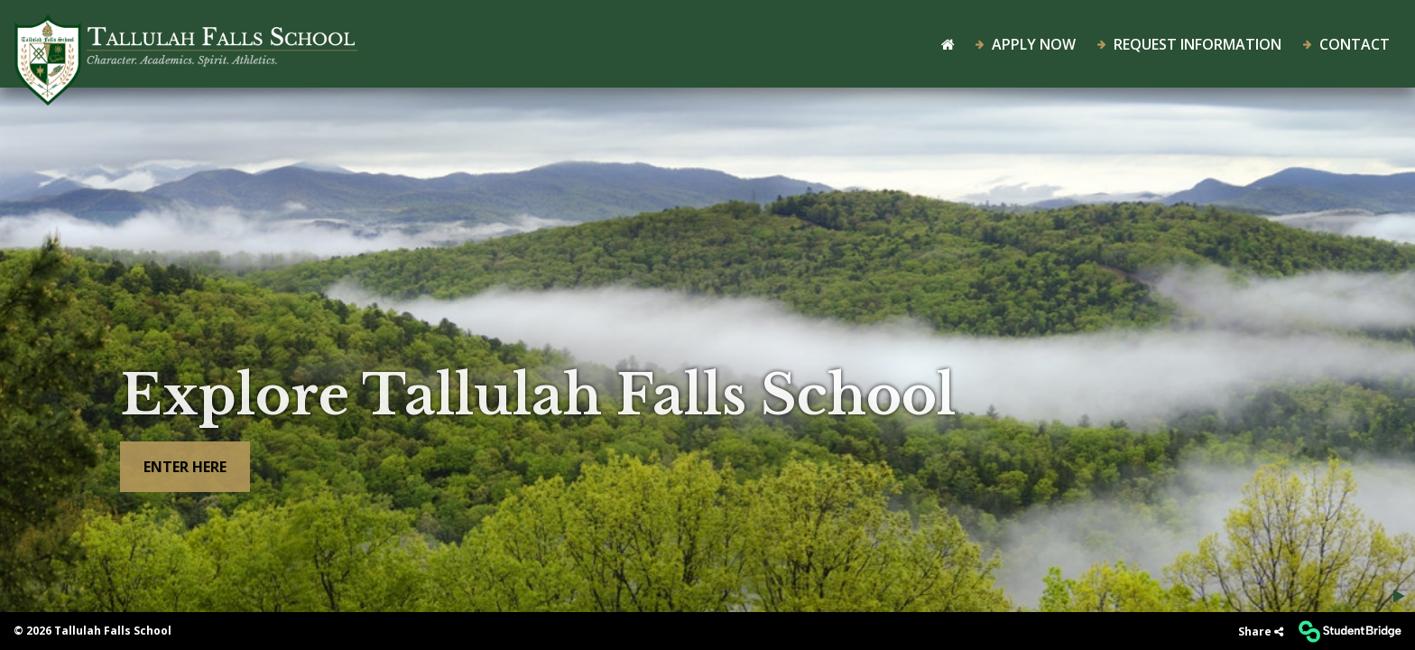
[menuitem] (185, 40)
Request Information (1189, 44)
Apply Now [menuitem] (1026, 44)
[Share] (1261, 631)
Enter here (185, 467)
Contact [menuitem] (1346, 44)
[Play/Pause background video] (1399, 596)
